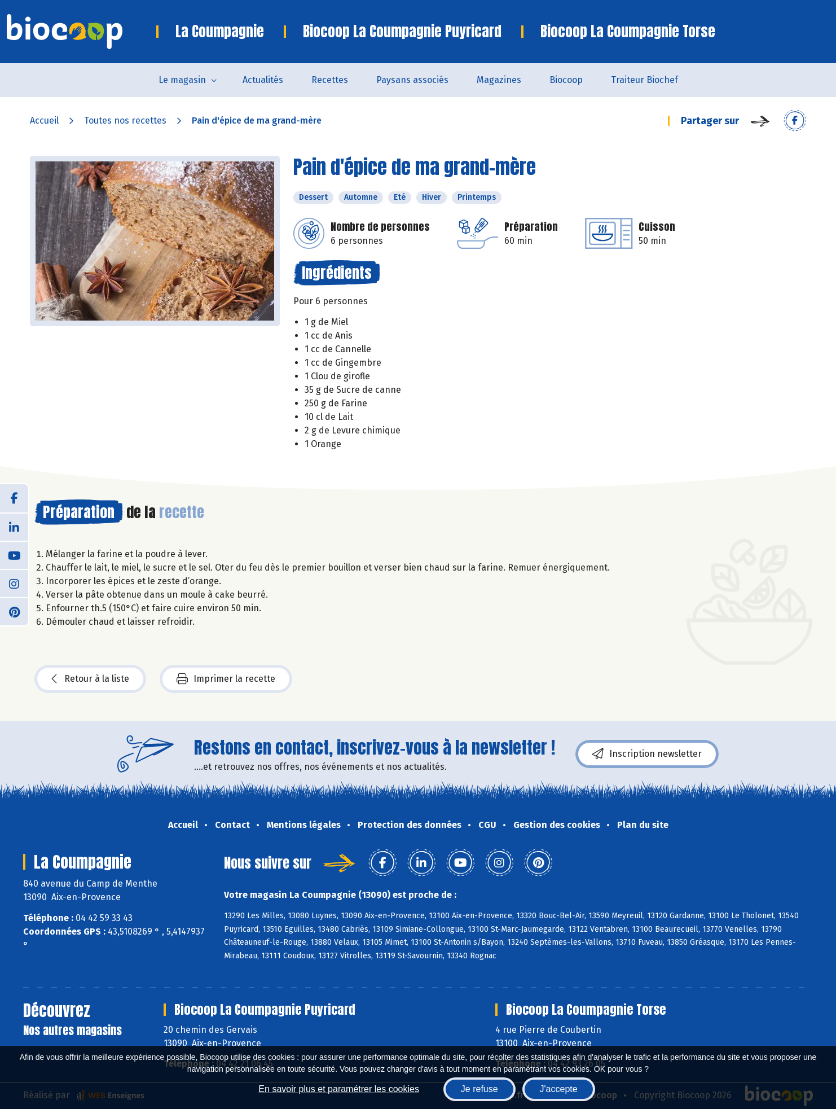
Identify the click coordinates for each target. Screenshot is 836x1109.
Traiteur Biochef (644, 79)
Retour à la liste (90, 679)
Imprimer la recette (226, 679)
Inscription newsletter (647, 754)
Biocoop (566, 79)
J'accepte (559, 1089)
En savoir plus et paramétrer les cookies (338, 1089)
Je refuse (479, 1089)
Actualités (263, 79)
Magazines (499, 79)
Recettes (329, 79)
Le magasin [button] (182, 79)
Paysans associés (412, 79)
